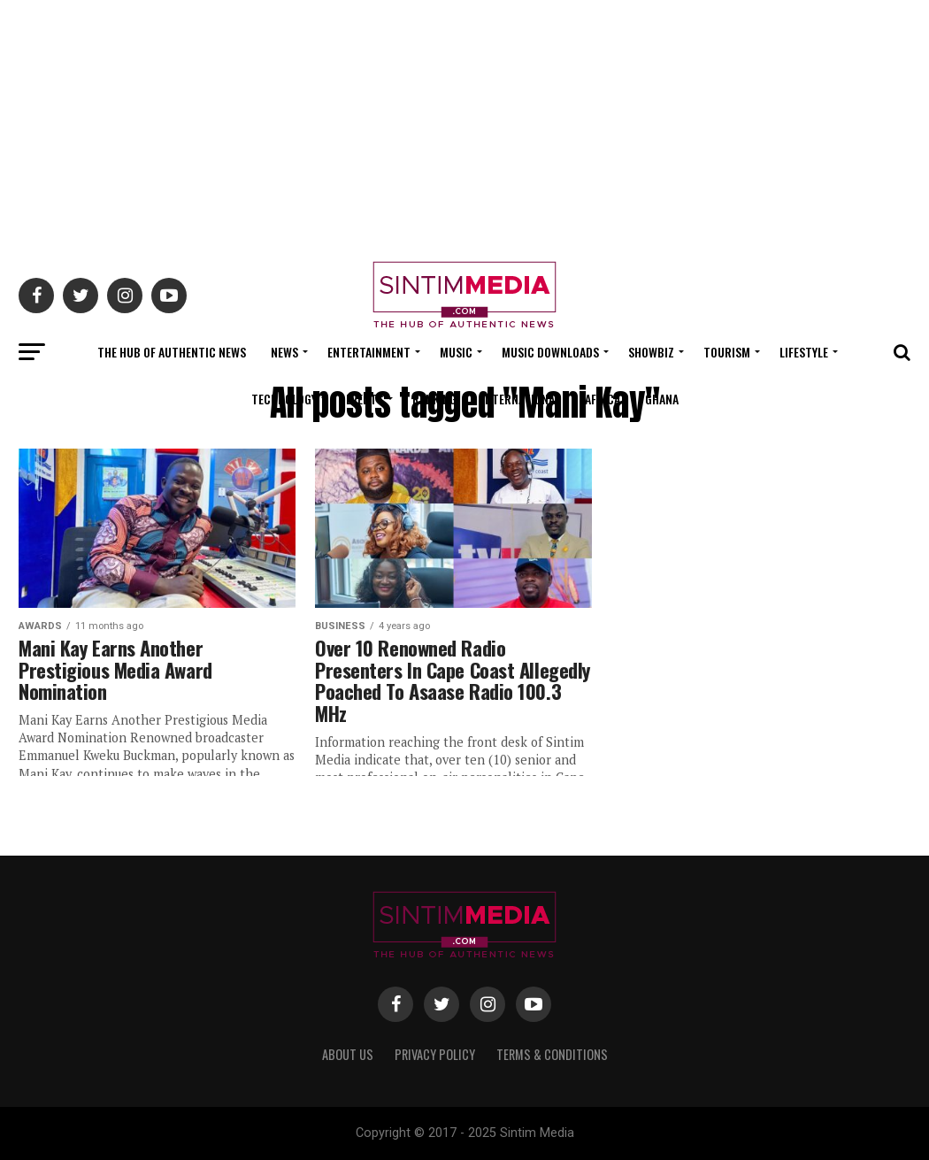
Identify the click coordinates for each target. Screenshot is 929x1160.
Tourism (726, 351)
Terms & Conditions (552, 1054)
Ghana (662, 398)
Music (456, 351)
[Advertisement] (464, 124)
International (520, 398)
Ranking (434, 398)
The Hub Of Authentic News (171, 351)
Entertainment (369, 351)
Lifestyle (803, 351)
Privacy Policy (435, 1054)
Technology (284, 398)
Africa (602, 398)
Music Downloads (550, 351)
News (284, 351)
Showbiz (651, 351)
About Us (347, 1054)
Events (364, 398)
